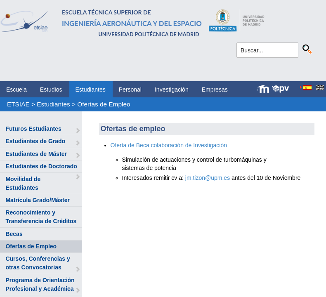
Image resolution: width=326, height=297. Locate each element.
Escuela (16, 89)
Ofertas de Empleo (103, 104)
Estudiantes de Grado (35, 141)
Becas (13, 234)
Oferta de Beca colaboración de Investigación (170, 145)
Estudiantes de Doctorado (41, 166)
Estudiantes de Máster (36, 154)
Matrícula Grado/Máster (37, 200)
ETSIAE (18, 104)
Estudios (51, 89)
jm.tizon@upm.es (207, 177)
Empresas (215, 89)
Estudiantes (91, 89)
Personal (130, 89)
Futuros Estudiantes (33, 128)
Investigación (172, 89)
